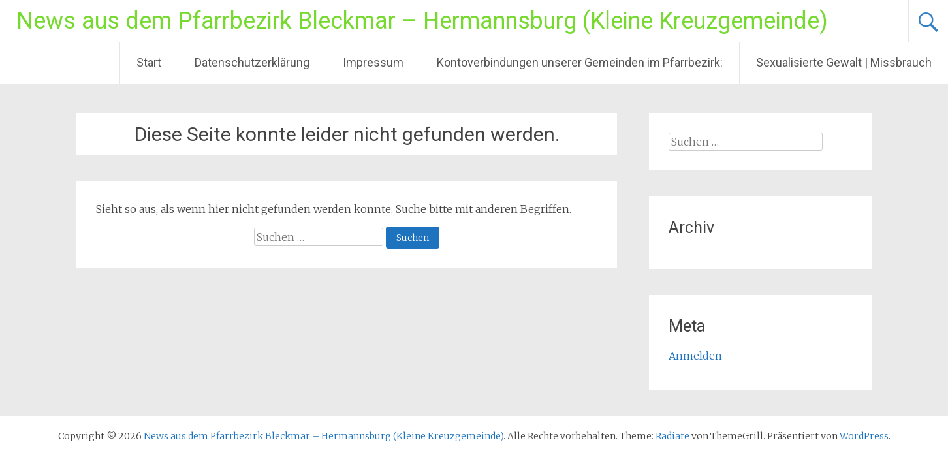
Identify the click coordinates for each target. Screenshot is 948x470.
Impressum (373, 62)
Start (148, 62)
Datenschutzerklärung (252, 62)
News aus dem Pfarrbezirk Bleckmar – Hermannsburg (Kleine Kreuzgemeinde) (422, 21)
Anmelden (695, 355)
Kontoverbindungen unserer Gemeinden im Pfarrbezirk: (580, 62)
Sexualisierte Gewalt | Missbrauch (844, 62)
